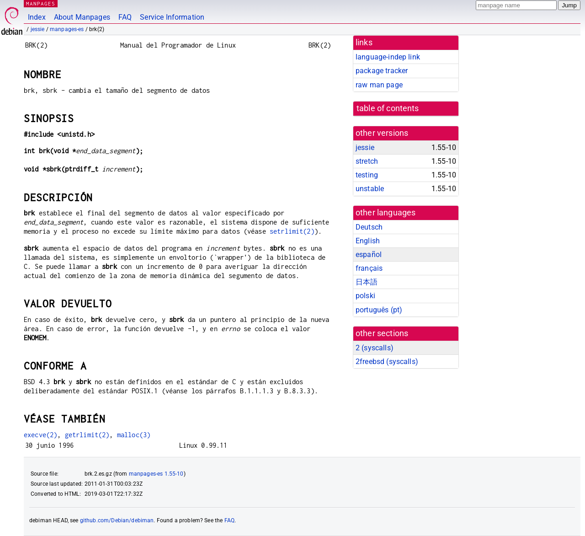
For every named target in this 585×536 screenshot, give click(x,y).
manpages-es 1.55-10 (156, 474)
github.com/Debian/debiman (117, 520)
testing (367, 175)
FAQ (125, 17)
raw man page (379, 84)
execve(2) (40, 435)
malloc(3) (133, 435)
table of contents (387, 108)
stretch (367, 161)
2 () (375, 347)
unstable (370, 188)
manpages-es (67, 29)
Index (37, 17)
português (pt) (379, 310)
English (368, 240)
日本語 (367, 282)
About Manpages (82, 17)
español (369, 254)
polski (365, 295)
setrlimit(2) (292, 231)
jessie (38, 29)
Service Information (172, 17)
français (369, 268)
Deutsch (369, 227)
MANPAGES (40, 3)
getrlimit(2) (87, 435)
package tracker (382, 70)
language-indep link (388, 57)
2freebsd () (387, 361)
